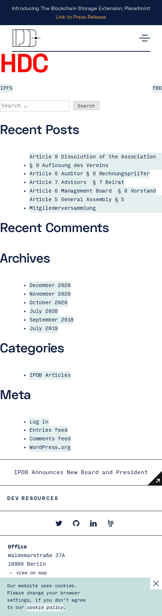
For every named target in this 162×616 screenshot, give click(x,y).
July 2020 (43, 311)
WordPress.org (49, 447)
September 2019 (51, 320)
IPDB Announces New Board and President (81, 472)
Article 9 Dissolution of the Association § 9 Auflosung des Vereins (92, 161)
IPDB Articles (49, 375)
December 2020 (49, 285)
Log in (38, 422)
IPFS (6, 88)
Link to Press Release (81, 17)
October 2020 (48, 303)
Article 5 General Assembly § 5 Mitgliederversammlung (76, 203)
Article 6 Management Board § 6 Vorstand (92, 191)
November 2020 (49, 294)
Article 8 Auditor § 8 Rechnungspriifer (89, 174)
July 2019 (43, 328)
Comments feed (49, 439)
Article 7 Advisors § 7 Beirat (76, 182)
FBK (157, 88)
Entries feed (48, 430)
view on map (31, 572)
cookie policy (45, 607)
